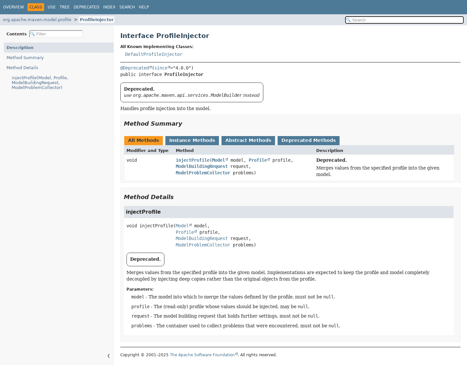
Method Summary (25, 57)
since (160, 67)
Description (19, 47)
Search (127, 7)
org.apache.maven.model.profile (37, 19)
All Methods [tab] (143, 140)
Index (109, 7)
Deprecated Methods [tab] (308, 140)
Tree (65, 7)
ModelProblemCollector (203, 172)
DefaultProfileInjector (153, 54)
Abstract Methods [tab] (248, 140)
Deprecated (86, 7)
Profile (258, 160)
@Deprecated (134, 67)
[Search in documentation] (404, 20)
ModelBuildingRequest (202, 166)
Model (218, 160)
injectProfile (193, 160)
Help (144, 7)
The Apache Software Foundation (202, 355)
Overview (13, 7)
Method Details (22, 67)
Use (52, 7)
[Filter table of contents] (56, 34)
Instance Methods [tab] (192, 140)
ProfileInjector (97, 19)
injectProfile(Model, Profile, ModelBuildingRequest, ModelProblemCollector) (40, 82)
